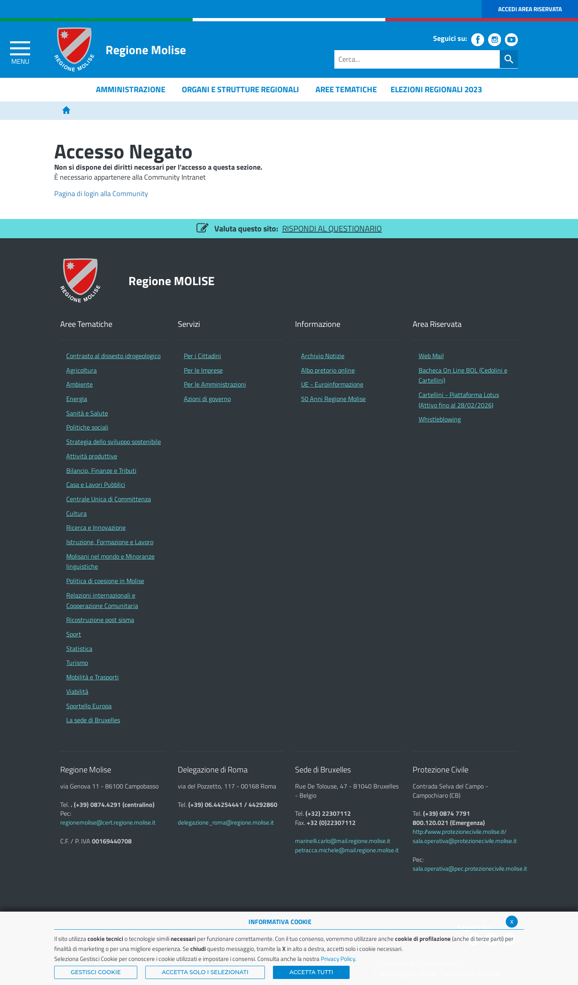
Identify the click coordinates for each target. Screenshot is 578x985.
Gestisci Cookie (96, 972)
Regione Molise (146, 50)
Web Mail (431, 356)
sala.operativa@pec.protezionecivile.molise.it (470, 868)
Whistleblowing (440, 419)
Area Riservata (437, 324)
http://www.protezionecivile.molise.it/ (460, 831)
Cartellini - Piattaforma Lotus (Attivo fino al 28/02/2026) (459, 400)
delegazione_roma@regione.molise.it (226, 822)
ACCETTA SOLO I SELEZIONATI (205, 972)
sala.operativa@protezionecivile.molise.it (465, 841)
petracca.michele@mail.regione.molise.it (347, 850)
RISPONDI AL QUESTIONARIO (332, 228)
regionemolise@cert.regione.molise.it (107, 822)
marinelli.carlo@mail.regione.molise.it (342, 841)
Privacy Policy (338, 958)
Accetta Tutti (311, 972)
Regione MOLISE (171, 281)
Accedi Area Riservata (530, 9)
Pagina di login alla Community (101, 193)
